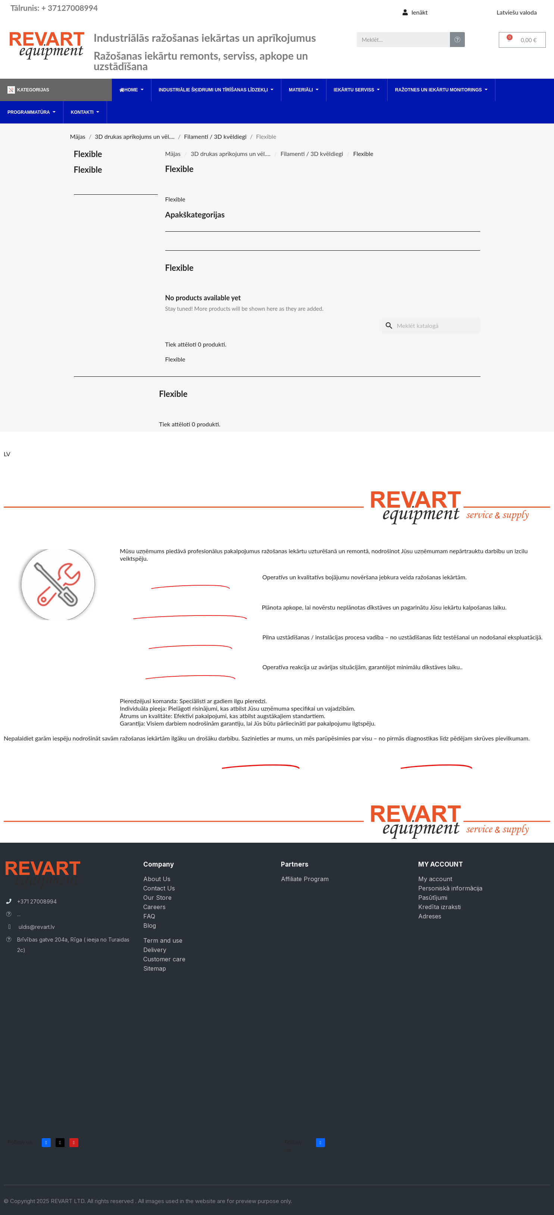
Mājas (173, 153)
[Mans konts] (415, 12)
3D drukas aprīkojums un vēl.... (230, 153)
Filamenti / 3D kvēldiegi (312, 153)
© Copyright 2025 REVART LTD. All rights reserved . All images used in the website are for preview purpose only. (148, 1201)
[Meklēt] (431, 325)
